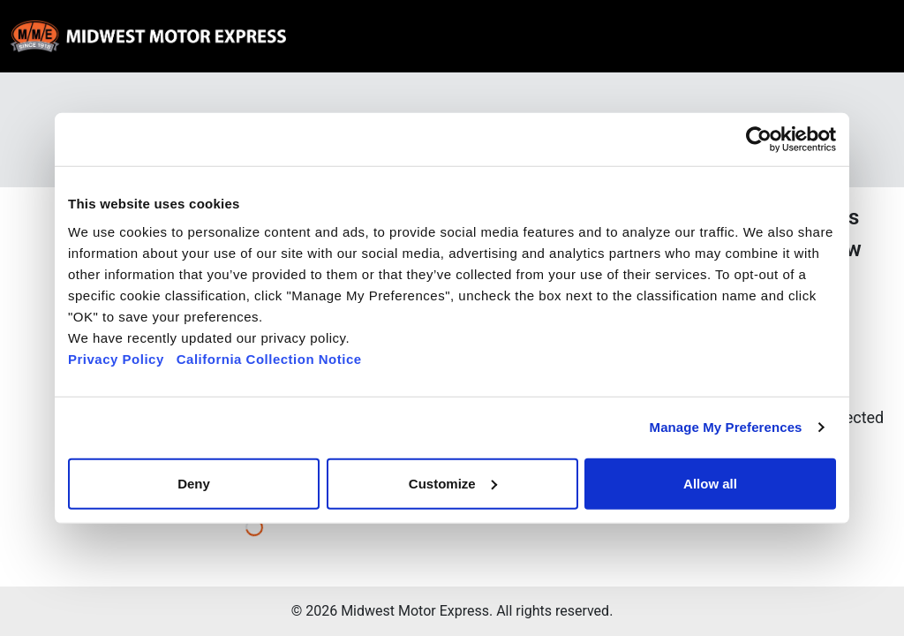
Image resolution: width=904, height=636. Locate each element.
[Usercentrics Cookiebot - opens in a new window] (759, 139)
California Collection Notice (269, 358)
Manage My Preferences (726, 427)
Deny (193, 482)
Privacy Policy (116, 358)
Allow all (710, 482)
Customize (453, 482)
